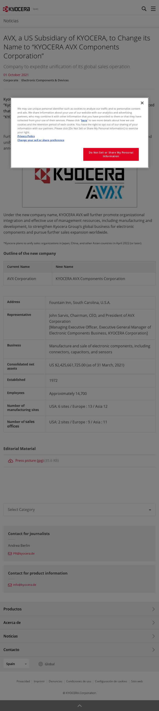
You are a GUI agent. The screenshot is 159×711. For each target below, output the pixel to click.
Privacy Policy (26, 136)
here (84, 120)
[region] (80, 132)
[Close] (142, 103)
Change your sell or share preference (40, 140)
